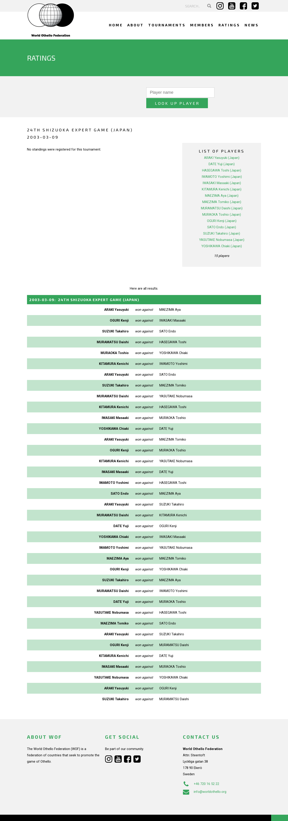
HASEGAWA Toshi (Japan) (221, 160)
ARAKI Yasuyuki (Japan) (221, 147)
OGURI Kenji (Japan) (221, 210)
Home (116, 25)
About (135, 25)
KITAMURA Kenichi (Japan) (221, 179)
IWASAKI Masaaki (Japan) (221, 172)
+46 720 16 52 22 (201, 773)
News (252, 25)
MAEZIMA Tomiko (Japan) (221, 191)
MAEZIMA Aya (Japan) (221, 185)
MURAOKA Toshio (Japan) (221, 204)
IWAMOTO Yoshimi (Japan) (222, 166)
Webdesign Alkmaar (46, 813)
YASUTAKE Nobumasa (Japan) (221, 229)
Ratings (229, 25)
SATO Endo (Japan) (221, 217)
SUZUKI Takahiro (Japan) (221, 223)
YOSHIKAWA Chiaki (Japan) (221, 235)
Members (202, 25)
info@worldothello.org (204, 781)
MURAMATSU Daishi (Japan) (222, 198)
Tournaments (167, 25)
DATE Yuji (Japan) (222, 153)
